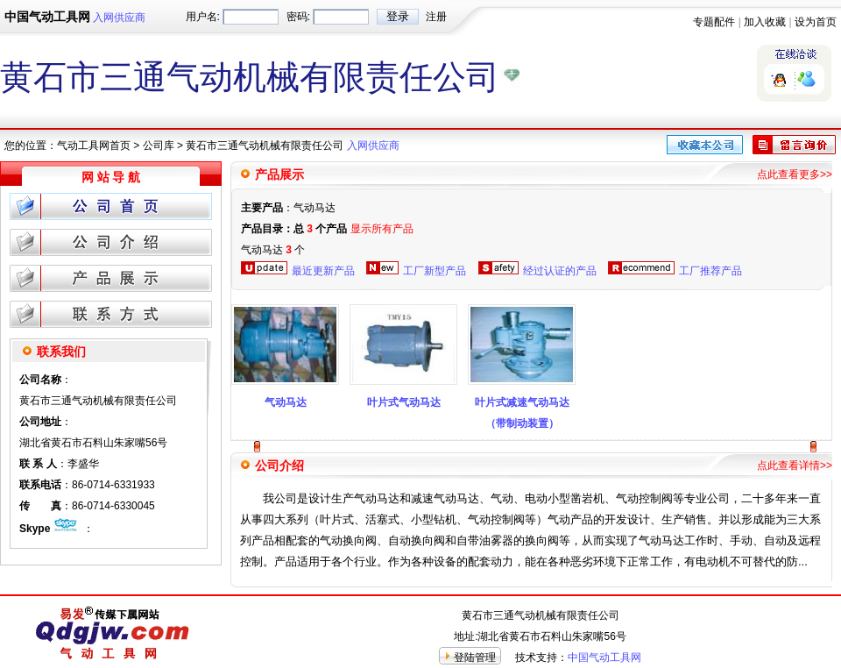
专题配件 (714, 22)
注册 (436, 17)
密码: (298, 17)
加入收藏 (765, 22)
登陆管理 (475, 657)
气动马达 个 (273, 250)
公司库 (158, 145)
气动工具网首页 (94, 145)
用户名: (203, 17)
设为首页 (816, 22)
